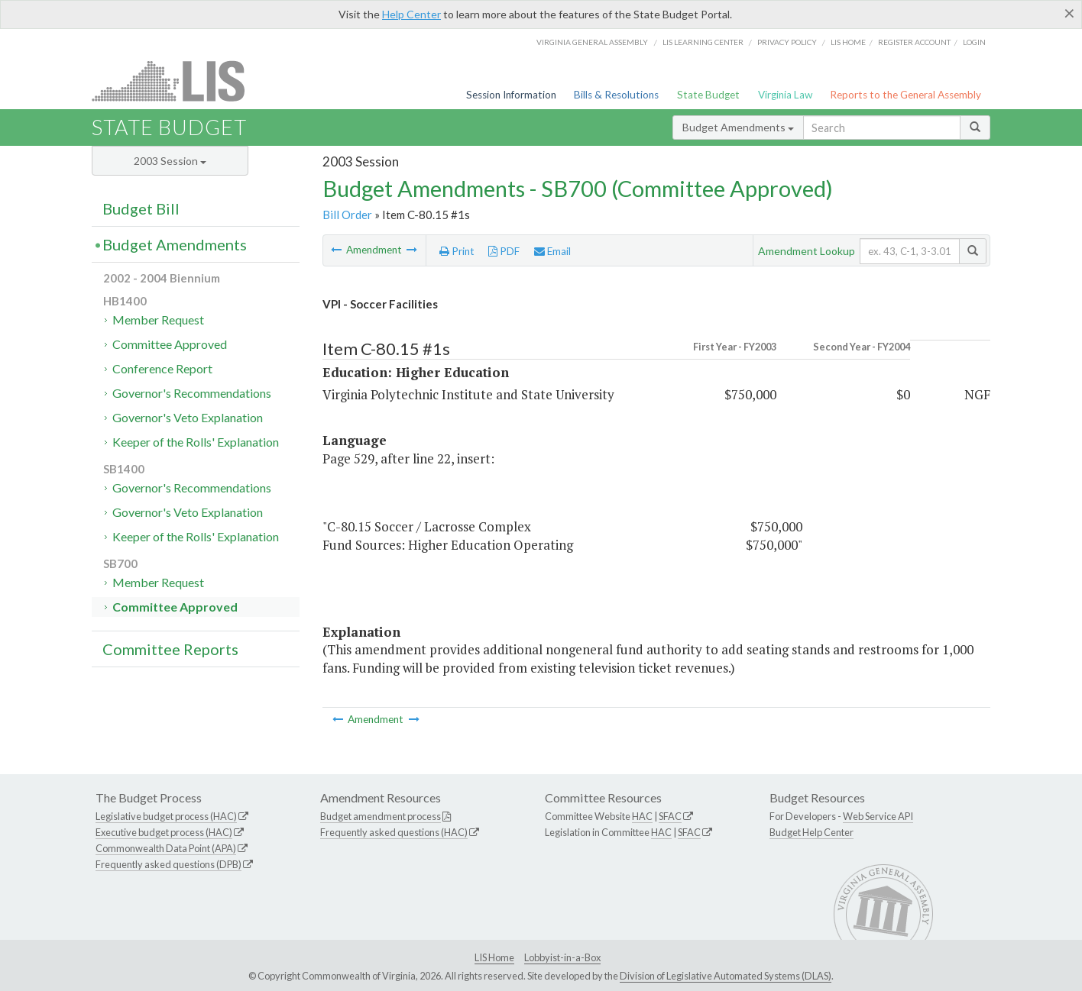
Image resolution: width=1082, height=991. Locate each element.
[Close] (1069, 13)
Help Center (411, 14)
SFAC (670, 816)
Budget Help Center (811, 832)
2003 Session (170, 160)
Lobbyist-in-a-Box (562, 957)
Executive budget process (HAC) (164, 832)
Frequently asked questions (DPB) (168, 864)
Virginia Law (785, 95)
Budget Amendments (738, 127)
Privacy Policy (787, 42)
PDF (504, 251)
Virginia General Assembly (592, 42)
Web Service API (878, 816)
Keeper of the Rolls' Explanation (195, 441)
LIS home (848, 42)
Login (974, 42)
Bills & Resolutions (616, 95)
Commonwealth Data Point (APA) (166, 848)
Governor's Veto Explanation (187, 417)
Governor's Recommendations (191, 393)
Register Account (914, 42)
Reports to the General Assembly (905, 95)
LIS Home (494, 957)
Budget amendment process (380, 816)
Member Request (158, 319)
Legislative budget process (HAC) (166, 816)
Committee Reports (170, 649)
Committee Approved (169, 344)
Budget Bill (141, 208)
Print (457, 251)
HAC (642, 816)
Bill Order (347, 214)
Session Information (511, 95)
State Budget (708, 95)
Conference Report (162, 368)
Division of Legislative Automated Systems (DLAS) (725, 976)
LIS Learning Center (702, 42)
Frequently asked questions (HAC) (394, 832)
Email (552, 251)
